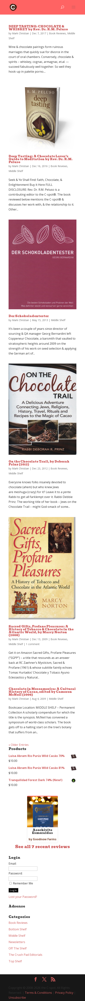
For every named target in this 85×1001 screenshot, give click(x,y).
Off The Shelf (18, 948)
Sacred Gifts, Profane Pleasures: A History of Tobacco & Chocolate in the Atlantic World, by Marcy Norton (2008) (41, 630)
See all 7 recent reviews (42, 847)
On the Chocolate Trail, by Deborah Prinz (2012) (39, 463)
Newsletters (17, 942)
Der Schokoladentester (29, 316)
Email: (12, 864)
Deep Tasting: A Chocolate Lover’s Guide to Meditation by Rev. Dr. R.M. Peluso (41, 159)
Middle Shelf (16, 171)
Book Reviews (57, 33)
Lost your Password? (23, 897)
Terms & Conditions (38, 993)
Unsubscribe (17, 998)
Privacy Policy (64, 993)
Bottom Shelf (18, 929)
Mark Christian (20, 33)
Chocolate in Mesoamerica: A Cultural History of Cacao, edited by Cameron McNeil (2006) (42, 692)
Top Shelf (15, 961)
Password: (15, 873)
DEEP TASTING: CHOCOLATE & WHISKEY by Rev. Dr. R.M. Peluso (38, 28)
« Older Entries (19, 745)
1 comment (33, 644)
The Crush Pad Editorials (25, 955)
